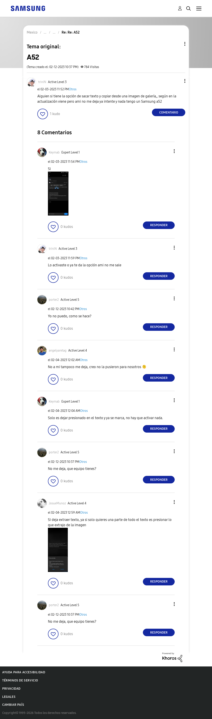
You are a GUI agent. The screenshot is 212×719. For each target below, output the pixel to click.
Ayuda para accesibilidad (23, 672)
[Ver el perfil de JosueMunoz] (57, 503)
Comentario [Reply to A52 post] (168, 112)
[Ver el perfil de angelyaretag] (57, 350)
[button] (178, 81)
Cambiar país (13, 705)
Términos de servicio (20, 680)
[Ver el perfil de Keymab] (54, 152)
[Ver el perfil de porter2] (54, 300)
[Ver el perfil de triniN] (42, 82)
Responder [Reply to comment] (159, 225)
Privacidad (11, 689)
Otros (72, 89)
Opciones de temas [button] (177, 43)
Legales (8, 697)
